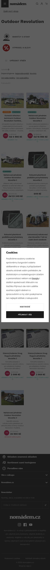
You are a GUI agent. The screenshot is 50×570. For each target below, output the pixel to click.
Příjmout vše (25, 315)
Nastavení (25, 307)
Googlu (9, 282)
